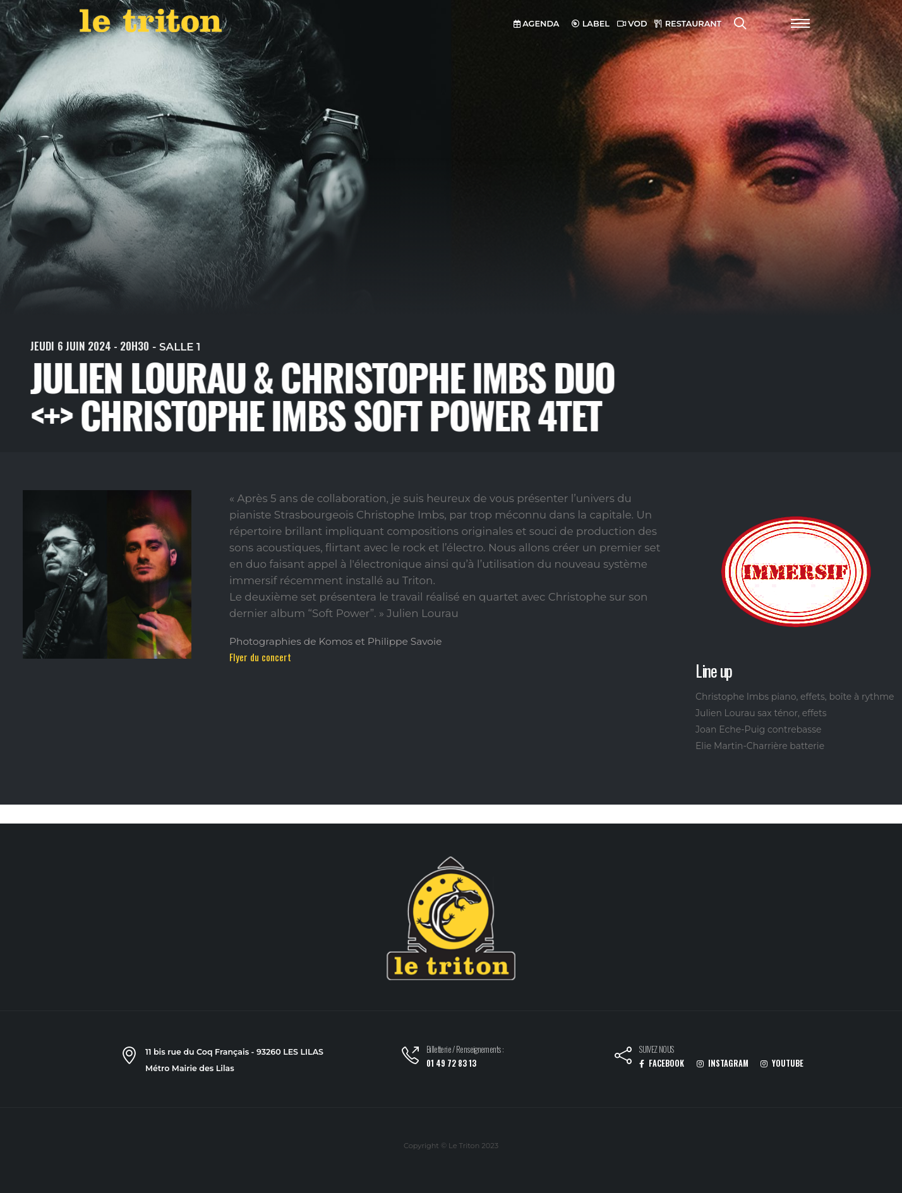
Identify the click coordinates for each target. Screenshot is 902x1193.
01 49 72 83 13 (451, 1063)
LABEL (591, 24)
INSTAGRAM (723, 1063)
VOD (632, 24)
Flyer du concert (260, 657)
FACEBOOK (661, 1063)
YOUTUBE (782, 1063)
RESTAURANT (687, 24)
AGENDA (537, 24)
